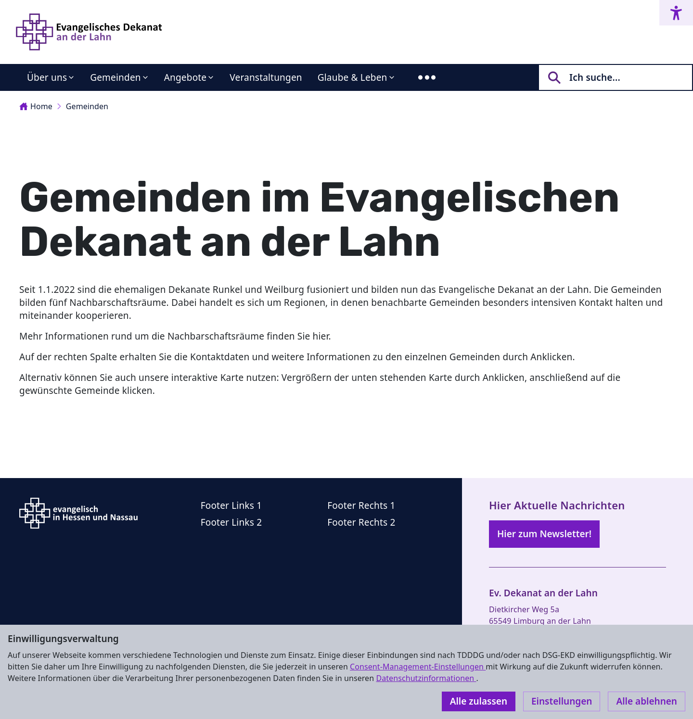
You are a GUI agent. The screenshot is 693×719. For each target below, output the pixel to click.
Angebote (185, 77)
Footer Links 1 (231, 505)
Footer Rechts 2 (361, 522)
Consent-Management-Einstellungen (418, 666)
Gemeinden (115, 77)
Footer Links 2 (231, 522)
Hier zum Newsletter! (544, 534)
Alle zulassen (478, 701)
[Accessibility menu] (676, 12)
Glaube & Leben (352, 77)
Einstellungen (561, 701)
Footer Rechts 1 (361, 505)
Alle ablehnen (646, 701)
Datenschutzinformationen (426, 678)
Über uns (47, 77)
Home (35, 106)
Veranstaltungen (266, 77)
